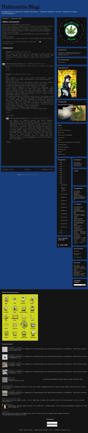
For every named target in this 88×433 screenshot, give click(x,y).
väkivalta (78, 219)
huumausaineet (78, 229)
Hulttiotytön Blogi (20, 7)
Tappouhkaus (5, 412)
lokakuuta (63, 197)
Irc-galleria (77, 257)
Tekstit (50, 422)
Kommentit (51, 425)
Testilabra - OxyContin (15, 370)
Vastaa (8, 59)
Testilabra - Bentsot (14, 355)
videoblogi (77, 230)
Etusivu (27, 169)
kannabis (81, 242)
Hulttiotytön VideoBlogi (65, 135)
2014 (61, 232)
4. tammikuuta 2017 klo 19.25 (35, 64)
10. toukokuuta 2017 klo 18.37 (21, 74)
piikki (76, 233)
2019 (61, 176)
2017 (61, 181)
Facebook (76, 251)
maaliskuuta (64, 220)
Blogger (68, 430)
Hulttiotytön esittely (64, 130)
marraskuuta (64, 194)
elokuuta (63, 204)
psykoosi (76, 239)
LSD (77, 243)
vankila (84, 241)
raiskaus (83, 239)
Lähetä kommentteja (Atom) (30, 174)
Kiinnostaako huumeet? (65, 104)
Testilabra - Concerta (15, 391)
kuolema (83, 233)
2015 (61, 230)
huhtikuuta (64, 217)
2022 (61, 170)
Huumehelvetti (62, 149)
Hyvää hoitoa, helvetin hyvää (11, 398)
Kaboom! (60, 151)
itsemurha (76, 238)
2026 (61, 162)
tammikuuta (64, 227)
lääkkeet (83, 232)
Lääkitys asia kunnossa (63, 189)
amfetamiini (78, 226)
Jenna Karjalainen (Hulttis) (15, 64)
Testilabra (61, 137)
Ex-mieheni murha (7, 385)
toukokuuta (64, 213)
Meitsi (10, 404)
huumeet (77, 209)
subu (84, 237)
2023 (61, 168)
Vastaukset (11, 115)
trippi (75, 241)
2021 (61, 172)
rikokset (77, 227)
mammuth (51, 430)
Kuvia (59, 139)
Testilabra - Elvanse (14, 347)
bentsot (76, 242)
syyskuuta (63, 200)
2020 (61, 174)
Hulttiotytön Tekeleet (77, 254)
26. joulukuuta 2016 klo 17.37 (21, 52)
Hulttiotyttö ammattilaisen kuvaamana (69, 142)
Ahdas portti (61, 62)
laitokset (77, 235)
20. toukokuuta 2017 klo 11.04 (39, 118)
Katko (76, 232)
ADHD (11, 43)
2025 (61, 164)
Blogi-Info (61, 132)
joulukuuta (64, 184)
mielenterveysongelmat (79, 222)
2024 (61, 166)
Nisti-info (11, 377)
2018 (61, 178)
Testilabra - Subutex (14, 362)
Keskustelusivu (62, 144)
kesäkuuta (63, 210)
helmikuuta (64, 223)
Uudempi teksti (7, 169)
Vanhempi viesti (47, 169)
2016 (61, 183)
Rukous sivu (61, 154)
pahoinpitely (77, 237)
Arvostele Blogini (63, 147)
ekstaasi (83, 238)
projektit (78, 207)
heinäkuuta (64, 207)
